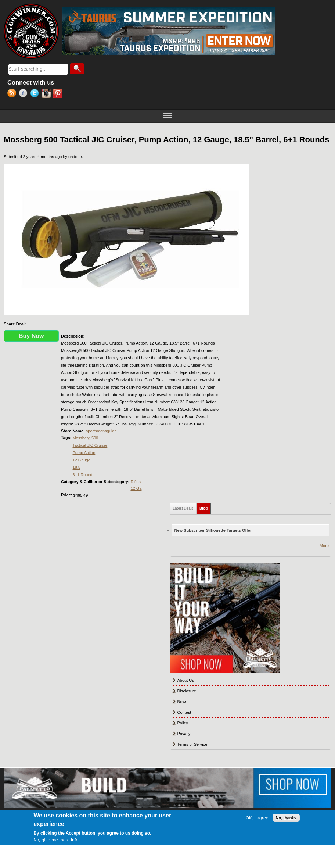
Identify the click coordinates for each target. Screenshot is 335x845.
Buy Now (31, 336)
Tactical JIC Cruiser (90, 445)
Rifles (135, 481)
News (182, 701)
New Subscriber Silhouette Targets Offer (213, 530)
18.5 (76, 467)
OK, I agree (257, 818)
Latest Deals (183, 508)
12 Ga (135, 488)
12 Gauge (81, 460)
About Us (185, 680)
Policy (182, 723)
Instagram (47, 94)
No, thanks (286, 818)
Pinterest (58, 94)
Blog (205, 506)
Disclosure (186, 691)
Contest (184, 712)
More (324, 545)
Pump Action (84, 452)
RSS (13, 94)
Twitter (36, 94)
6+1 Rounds (84, 475)
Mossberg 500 (85, 438)
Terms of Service (192, 744)
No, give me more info (55, 840)
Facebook (24, 94)
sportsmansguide (101, 431)
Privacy (184, 733)
